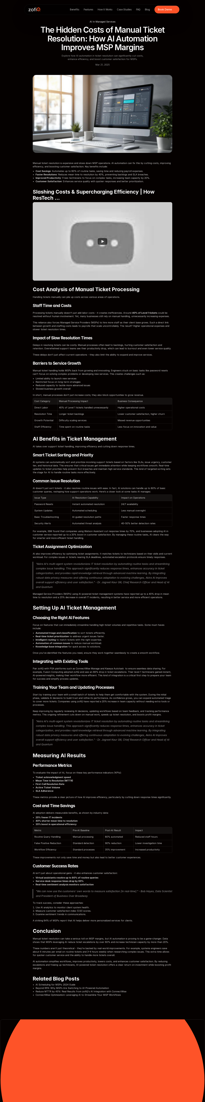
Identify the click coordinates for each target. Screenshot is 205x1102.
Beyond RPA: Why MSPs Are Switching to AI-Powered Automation (72, 988)
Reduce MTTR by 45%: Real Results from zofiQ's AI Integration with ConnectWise (81, 991)
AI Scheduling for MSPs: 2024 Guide (55, 984)
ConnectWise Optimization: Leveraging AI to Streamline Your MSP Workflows (78, 994)
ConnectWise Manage (88, 668)
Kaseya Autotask (114, 668)
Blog (147, 9)
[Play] (102, 241)
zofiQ (41, 668)
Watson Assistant (93, 531)
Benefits (74, 9)
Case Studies (124, 9)
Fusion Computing (53, 672)
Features (88, 9)
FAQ (138, 9)
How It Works (105, 9)
